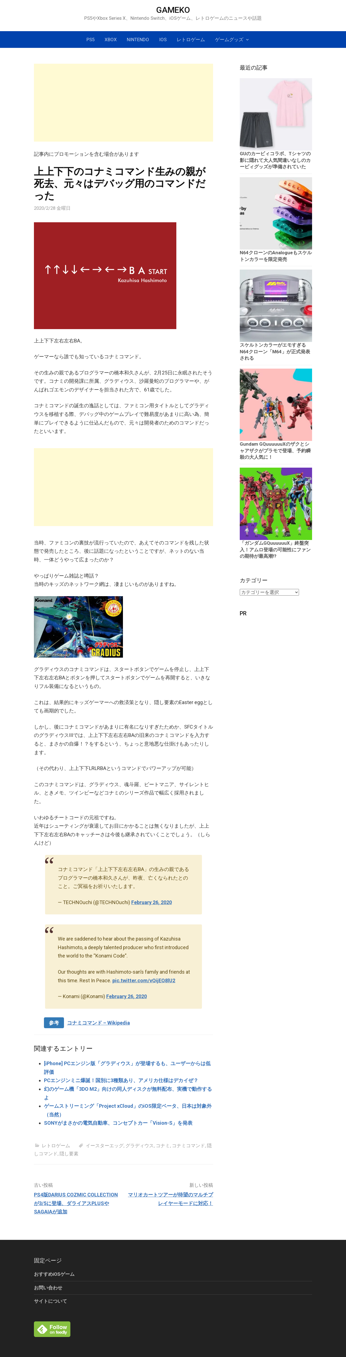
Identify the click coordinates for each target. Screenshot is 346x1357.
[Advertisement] (123, 103)
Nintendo (138, 39)
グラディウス (139, 1145)
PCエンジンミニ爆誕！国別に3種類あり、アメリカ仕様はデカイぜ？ (121, 1080)
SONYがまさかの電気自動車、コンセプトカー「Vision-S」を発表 (118, 1123)
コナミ (163, 1145)
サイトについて (50, 1301)
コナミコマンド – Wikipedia (98, 1023)
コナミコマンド (188, 1145)
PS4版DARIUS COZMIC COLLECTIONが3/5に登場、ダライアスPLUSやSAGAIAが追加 (76, 1203)
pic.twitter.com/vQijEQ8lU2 (143, 980)
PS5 (90, 39)
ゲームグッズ (229, 39)
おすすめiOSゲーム (54, 1274)
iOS (163, 39)
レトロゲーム (191, 39)
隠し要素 (69, 1153)
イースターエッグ (104, 1145)
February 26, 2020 (151, 902)
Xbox (111, 39)
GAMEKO (173, 10)
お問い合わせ (48, 1288)
